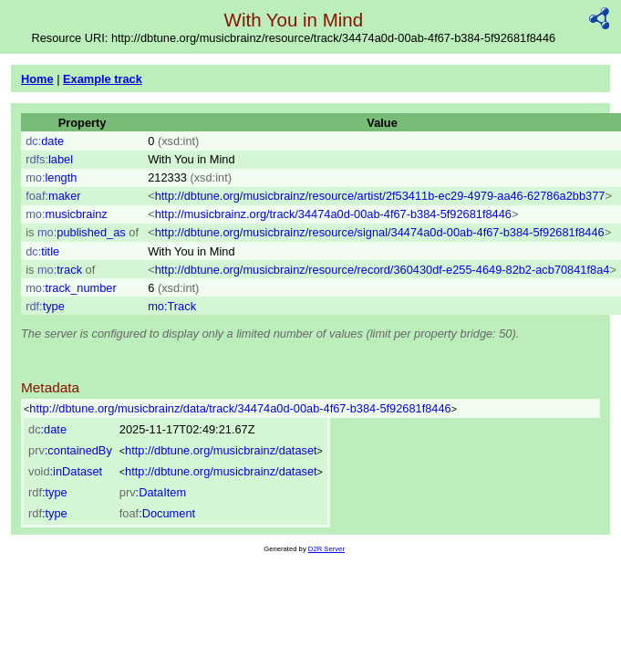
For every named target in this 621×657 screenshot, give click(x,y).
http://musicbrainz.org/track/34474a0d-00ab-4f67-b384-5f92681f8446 (333, 214)
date (45, 141)
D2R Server (326, 549)
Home (37, 79)
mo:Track (172, 306)
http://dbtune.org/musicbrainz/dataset (221, 450)
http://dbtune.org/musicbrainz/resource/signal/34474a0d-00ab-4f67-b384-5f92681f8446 (380, 232)
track (59, 269)
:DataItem (152, 492)
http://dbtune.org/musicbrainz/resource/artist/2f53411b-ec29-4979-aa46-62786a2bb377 (380, 196)
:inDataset (65, 471)
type (45, 306)
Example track (102, 79)
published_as (81, 232)
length (51, 177)
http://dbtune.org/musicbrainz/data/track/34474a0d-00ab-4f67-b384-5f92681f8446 (239, 408)
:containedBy (70, 450)
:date (47, 429)
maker (53, 196)
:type (47, 492)
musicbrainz (67, 214)
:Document (157, 513)
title (42, 251)
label (49, 159)
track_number (71, 288)
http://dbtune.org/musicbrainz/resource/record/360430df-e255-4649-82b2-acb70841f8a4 (382, 269)
